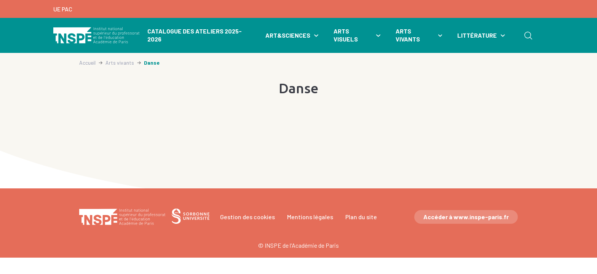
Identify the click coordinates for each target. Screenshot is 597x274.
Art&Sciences (287, 35)
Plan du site (361, 216)
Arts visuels (346, 35)
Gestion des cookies (247, 216)
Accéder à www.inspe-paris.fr (466, 216)
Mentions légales (310, 216)
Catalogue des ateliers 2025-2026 (194, 35)
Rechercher (528, 35)
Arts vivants (408, 35)
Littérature (477, 35)
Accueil (87, 62)
